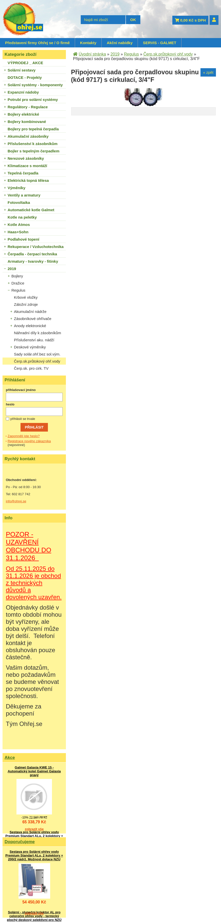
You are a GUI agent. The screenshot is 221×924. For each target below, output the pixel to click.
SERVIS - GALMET (159, 43)
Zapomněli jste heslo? (24, 436)
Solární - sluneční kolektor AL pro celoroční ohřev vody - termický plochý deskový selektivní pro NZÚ (34, 916)
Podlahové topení (23, 239)
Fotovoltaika (19, 202)
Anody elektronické (30, 326)
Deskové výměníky (30, 347)
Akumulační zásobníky (28, 136)
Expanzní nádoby (23, 92)
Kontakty (88, 43)
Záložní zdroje (26, 304)
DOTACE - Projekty (25, 77)
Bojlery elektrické (23, 114)
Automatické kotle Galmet (31, 210)
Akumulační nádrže (30, 311)
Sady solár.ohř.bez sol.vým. (37, 354)
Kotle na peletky (22, 217)
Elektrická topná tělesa (28, 180)
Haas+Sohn (18, 232)
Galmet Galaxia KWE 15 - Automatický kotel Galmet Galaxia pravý (34, 771)
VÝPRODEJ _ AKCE (25, 63)
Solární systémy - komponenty (35, 85)
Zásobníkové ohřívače (32, 318)
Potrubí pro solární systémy (33, 99)
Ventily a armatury (24, 195)
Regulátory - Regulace (28, 107)
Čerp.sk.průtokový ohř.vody (37, 361)
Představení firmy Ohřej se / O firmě (37, 43)
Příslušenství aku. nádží (34, 340)
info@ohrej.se (16, 501)
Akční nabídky (120, 43)
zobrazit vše (34, 829)
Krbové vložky (26, 297)
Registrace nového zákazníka (29, 441)
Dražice (17, 283)
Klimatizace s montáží (27, 166)
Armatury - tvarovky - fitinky (33, 261)
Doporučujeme (20, 841)
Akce (10, 757)
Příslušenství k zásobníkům (33, 143)
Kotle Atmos (19, 224)
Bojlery (17, 276)
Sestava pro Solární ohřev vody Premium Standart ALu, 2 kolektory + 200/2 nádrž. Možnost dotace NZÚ (34, 836)
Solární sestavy (21, 70)
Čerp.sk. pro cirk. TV (31, 368)
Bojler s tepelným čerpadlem (33, 151)
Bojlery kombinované (27, 121)
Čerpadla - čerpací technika (32, 254)
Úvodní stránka (92, 54)
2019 (12, 268)
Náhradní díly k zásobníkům (37, 333)
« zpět (208, 72)
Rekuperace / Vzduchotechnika (36, 246)
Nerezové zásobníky (26, 158)
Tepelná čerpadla (23, 173)
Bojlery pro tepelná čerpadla (33, 129)
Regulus (18, 290)
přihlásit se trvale (22, 419)
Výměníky (16, 188)
